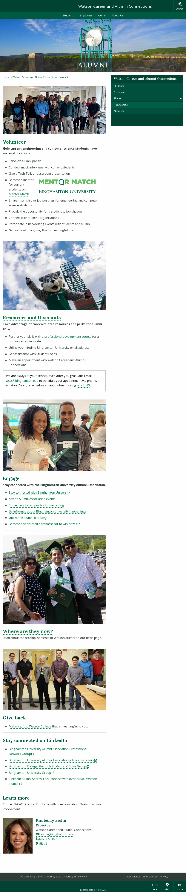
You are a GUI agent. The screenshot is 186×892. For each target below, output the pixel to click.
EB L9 (43, 844)
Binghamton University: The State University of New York (36, 5)
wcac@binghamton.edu (22, 381)
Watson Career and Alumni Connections (115, 6)
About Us (117, 15)
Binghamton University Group (31, 773)
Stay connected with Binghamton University (39, 492)
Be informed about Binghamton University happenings (47, 511)
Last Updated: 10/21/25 (93, 889)
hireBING (83, 385)
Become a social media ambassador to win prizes (44, 524)
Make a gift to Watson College (30, 726)
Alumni (102, 15)
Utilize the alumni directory (28, 518)
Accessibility (133, 876)
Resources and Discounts (32, 317)
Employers (85, 15)
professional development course (67, 336)
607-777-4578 (48, 839)
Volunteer (14, 142)
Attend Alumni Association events (32, 499)
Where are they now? (28, 631)
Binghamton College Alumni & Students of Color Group (49, 766)
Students (68, 15)
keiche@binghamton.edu (56, 834)
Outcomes (122, 104)
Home (6, 77)
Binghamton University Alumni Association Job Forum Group (53, 760)
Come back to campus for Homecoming (36, 505)
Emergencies (150, 876)
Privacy (164, 876)
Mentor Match (19, 194)
